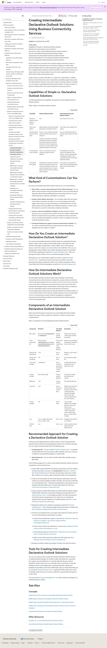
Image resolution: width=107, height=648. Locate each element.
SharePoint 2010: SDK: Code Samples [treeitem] (13, 68)
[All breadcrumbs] (30, 15)
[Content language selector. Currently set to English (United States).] (9, 638)
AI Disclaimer (5, 643)
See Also (85, 45)
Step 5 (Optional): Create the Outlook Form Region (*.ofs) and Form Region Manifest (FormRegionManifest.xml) (56, 520)
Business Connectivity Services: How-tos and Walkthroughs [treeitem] (17, 117)
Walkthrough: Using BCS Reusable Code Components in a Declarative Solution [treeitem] (17, 175)
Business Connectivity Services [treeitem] (15, 85)
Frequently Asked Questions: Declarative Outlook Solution (45, 611)
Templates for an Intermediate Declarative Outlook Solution (46, 620)
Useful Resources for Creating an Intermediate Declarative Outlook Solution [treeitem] (16, 160)
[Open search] (99, 2)
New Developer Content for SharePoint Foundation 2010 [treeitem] (15, 31)
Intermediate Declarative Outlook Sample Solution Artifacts (46, 624)
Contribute (30, 643)
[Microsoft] (3, 2)
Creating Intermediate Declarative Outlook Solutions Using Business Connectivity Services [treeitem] (16, 151)
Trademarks (69, 643)
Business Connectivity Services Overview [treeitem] (15, 89)
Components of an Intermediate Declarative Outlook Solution (91, 34)
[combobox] (13, 19)
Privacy (36, 643)
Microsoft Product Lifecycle (48, 7)
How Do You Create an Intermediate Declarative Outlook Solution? (92, 27)
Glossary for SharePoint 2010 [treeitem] (12, 253)
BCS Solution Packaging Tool (59, 252)
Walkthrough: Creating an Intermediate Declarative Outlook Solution (48, 599)
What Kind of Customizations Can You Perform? (93, 23)
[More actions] (80, 15)
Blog (23, 643)
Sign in (103, 2)
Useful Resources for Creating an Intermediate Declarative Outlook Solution (51, 595)
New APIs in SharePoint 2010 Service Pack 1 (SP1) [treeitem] (14, 40)
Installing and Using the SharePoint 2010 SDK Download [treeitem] (14, 45)
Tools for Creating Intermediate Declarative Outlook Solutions (91, 42)
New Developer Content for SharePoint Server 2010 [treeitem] (15, 36)
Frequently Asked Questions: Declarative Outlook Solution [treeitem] (17, 204)
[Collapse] (23, 15)
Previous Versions (15, 643)
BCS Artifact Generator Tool (61, 449)
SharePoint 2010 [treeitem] (7, 22)
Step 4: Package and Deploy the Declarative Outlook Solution (49, 509)
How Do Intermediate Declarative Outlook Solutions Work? (91, 30)
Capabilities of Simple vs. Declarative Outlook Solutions (92, 19)
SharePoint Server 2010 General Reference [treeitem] (14, 59)
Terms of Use (61, 643)
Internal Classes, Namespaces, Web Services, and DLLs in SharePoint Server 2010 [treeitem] (15, 74)
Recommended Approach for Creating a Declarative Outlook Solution (93, 38)
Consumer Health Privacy (48, 643)
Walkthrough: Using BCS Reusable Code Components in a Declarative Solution (51, 602)
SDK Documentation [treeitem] (10, 27)
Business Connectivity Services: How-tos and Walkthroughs (43, 16)
